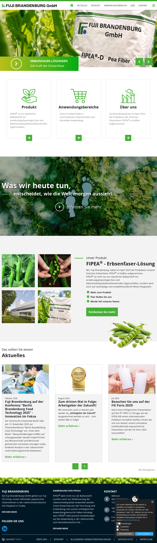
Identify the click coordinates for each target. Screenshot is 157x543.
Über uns (41, 539)
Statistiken (123, 526)
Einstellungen (124, 523)
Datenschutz (125, 539)
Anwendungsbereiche (115, 5)
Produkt (95, 5)
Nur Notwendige (125, 534)
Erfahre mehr (9, 512)
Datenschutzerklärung (131, 520)
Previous (139, 61)
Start (71, 5)
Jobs (133, 5)
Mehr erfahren (16, 457)
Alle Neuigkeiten (146, 469)
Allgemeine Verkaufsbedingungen (91, 539)
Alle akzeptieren (144, 534)
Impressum (146, 539)
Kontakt (143, 5)
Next (148, 61)
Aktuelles (82, 5)
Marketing (123, 530)
